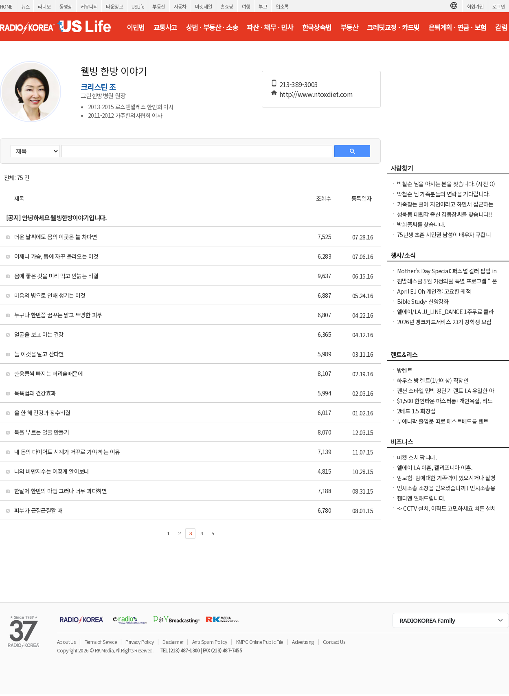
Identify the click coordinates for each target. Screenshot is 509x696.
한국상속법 (316, 27)
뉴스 (25, 6)
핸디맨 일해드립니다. (421, 498)
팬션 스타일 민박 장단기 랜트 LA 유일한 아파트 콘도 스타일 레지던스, (445, 394)
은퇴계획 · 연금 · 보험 (457, 27)
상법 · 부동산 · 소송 (212, 27)
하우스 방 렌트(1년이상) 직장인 (432, 380)
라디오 (44, 6)
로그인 (498, 6)
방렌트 (404, 370)
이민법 (135, 27)
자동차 (180, 6)
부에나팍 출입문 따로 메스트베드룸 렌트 (442, 421)
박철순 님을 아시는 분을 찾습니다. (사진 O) (446, 184)
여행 (246, 6)
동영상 (65, 6)
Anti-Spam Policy (209, 641)
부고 (263, 6)
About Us (66, 641)
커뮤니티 (89, 6)
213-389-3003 (298, 84)
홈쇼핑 (226, 6)
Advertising (303, 641)
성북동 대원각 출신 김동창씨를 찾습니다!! (444, 214)
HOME (6, 6)
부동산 (158, 6)
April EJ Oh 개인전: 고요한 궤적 (434, 291)
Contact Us (334, 641)
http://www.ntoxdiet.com (316, 94)
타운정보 (114, 6)
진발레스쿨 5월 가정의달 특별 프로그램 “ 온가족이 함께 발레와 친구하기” (447, 285)
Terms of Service (100, 641)
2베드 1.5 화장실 (416, 411)
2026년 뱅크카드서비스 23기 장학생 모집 (444, 322)
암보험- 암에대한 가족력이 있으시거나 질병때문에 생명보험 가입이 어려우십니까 (446, 482)
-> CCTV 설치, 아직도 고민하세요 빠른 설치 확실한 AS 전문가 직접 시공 (446, 512)
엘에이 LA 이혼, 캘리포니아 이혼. (434, 467)
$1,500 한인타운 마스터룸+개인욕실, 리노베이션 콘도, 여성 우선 (444, 405)
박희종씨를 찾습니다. (421, 224)
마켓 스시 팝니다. (417, 457)
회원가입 (475, 6)
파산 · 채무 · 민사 (270, 27)
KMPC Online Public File (259, 641)
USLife (138, 6)
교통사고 (165, 27)
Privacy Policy (139, 641)
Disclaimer (172, 641)
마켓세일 (203, 6)
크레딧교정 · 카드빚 (393, 27)
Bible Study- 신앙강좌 (423, 301)
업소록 (282, 6)
